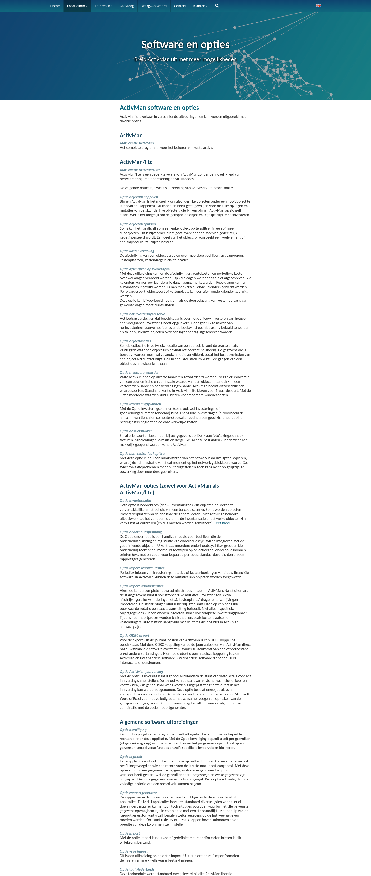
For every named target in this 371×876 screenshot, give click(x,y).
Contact (180, 6)
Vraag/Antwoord (154, 6)
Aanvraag (126, 6)
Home (55, 6)
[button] (217, 6)
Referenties (103, 6)
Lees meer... (224, 523)
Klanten (200, 6)
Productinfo (77, 6)
